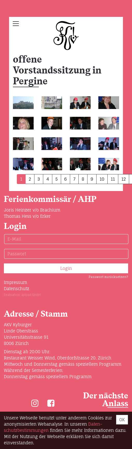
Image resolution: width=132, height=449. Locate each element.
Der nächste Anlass (105, 400)
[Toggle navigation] (16, 23)
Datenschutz (16, 288)
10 (102, 179)
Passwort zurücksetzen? (108, 277)
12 (123, 179)
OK (122, 419)
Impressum (15, 282)
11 (113, 179)
